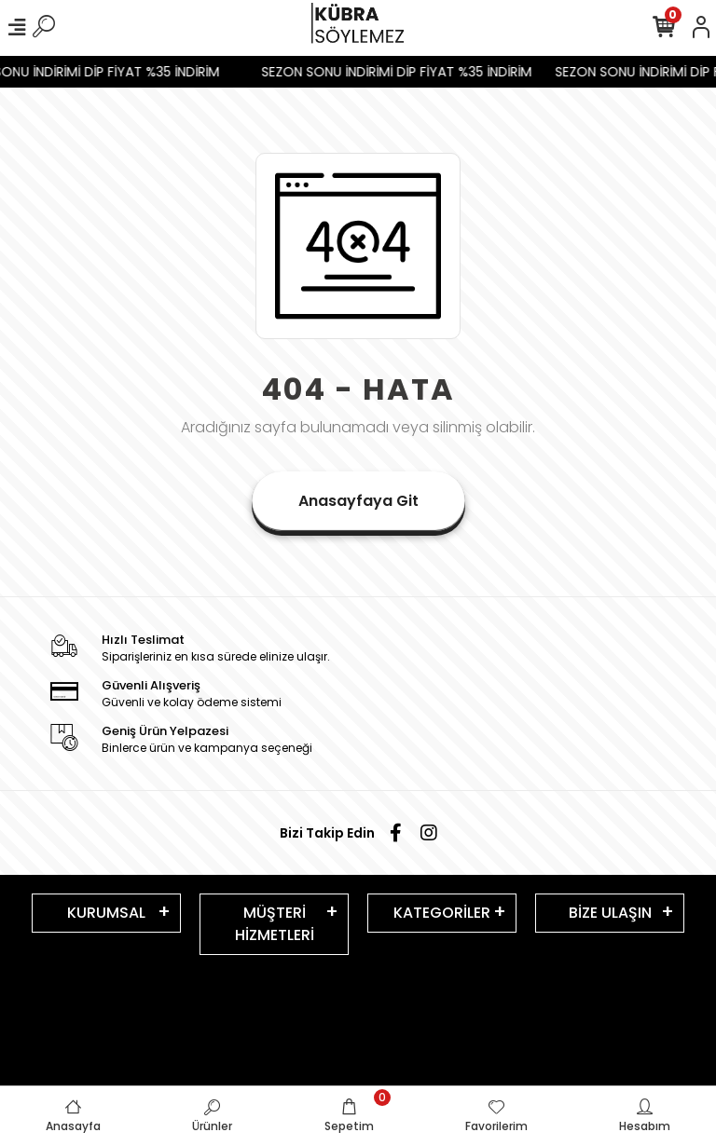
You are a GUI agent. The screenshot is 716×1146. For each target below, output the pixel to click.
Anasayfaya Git (358, 501)
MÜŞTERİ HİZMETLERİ (274, 924)
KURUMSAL (106, 912)
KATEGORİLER (441, 912)
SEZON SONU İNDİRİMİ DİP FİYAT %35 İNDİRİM (403, 71)
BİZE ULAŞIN (610, 912)
